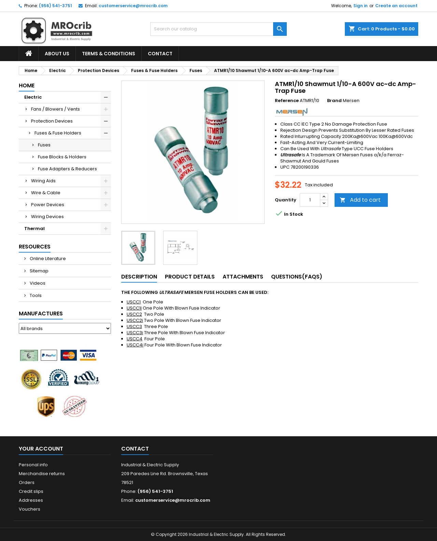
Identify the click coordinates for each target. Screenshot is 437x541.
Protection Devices (52, 121)
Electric (33, 97)
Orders (26, 482)
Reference (287, 101)
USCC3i (135, 332)
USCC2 (134, 314)
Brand (334, 101)
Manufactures (41, 313)
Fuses (44, 145)
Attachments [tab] (243, 277)
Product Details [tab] (190, 277)
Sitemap (38, 271)
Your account (41, 449)
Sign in (360, 6)
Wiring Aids (43, 180)
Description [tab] (139, 277)
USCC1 (134, 302)
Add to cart (360, 200)
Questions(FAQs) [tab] (296, 277)
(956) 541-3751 (55, 6)
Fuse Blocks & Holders (62, 157)
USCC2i (135, 320)
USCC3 (134, 326)
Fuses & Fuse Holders (57, 133)
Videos (37, 283)
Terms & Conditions (108, 53)
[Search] (218, 29)
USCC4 (134, 339)
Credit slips (31, 491)
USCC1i (134, 308)
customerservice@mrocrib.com (133, 6)
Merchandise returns (42, 473)
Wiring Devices (47, 216)
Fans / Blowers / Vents (55, 109)
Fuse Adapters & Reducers (67, 169)
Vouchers (29, 509)
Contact (160, 53)
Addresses (31, 500)
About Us (57, 53)
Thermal (34, 228)
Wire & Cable (45, 192)
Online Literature (47, 258)
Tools (35, 295)
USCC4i (135, 345)
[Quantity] (310, 200)
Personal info (33, 464)
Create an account (396, 6)
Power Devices (47, 204)
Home (26, 85)
